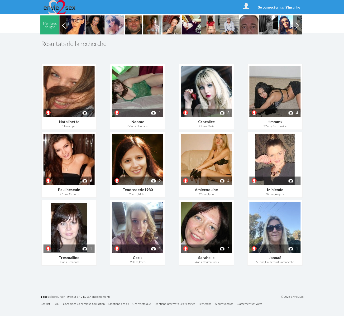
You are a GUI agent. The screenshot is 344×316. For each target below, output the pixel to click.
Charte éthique (141, 304)
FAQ (56, 304)
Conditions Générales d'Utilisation (84, 304)
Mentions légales (118, 304)
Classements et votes (249, 304)
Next (297, 24)
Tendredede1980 (138, 189)
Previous (63, 24)
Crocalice (206, 121)
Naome (137, 121)
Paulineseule (69, 189)
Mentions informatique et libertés (174, 304)
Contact (45, 304)
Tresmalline (69, 257)
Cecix (138, 257)
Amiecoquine (206, 189)
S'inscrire (292, 7)
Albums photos (224, 304)
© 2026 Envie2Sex (292, 296)
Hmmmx (275, 121)
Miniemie (275, 189)
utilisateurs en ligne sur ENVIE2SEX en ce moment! (75, 296)
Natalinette (69, 121)
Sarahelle (206, 257)
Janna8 (275, 257)
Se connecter (268, 7)
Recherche (205, 304)
